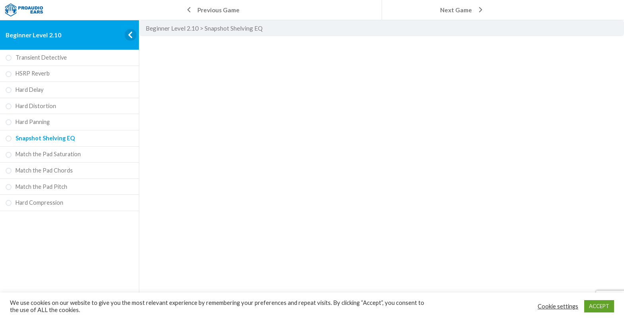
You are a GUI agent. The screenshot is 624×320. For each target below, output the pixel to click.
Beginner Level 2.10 (33, 35)
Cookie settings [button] (558, 306)
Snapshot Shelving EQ (234, 28)
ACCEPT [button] (599, 306)
